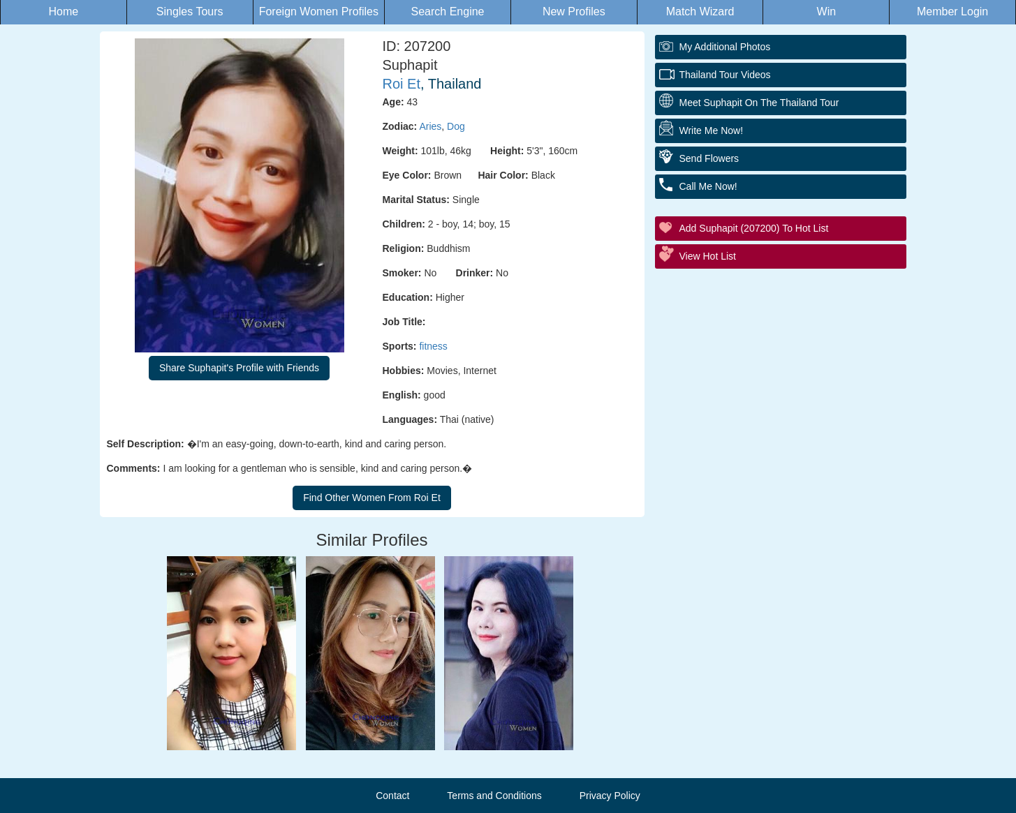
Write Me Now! (711, 130)
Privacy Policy (610, 795)
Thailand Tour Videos (725, 74)
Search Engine (448, 11)
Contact (392, 795)
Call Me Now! (708, 186)
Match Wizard (700, 11)
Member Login (952, 11)
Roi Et (401, 83)
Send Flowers (709, 158)
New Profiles (574, 11)
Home (64, 11)
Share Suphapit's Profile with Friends (239, 367)
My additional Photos (725, 46)
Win (827, 11)
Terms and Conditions (494, 795)
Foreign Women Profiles (318, 11)
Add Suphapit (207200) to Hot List (754, 228)
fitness (433, 346)
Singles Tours (189, 11)
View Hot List (707, 256)
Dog (456, 126)
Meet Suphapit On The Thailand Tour (759, 102)
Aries (430, 126)
